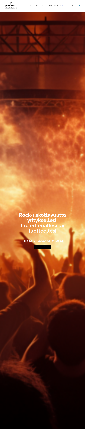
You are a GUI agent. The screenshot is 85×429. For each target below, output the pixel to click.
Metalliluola (39, 5)
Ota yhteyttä (69, 5)
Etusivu (32, 5)
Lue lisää (42, 246)
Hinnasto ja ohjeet (54, 5)
